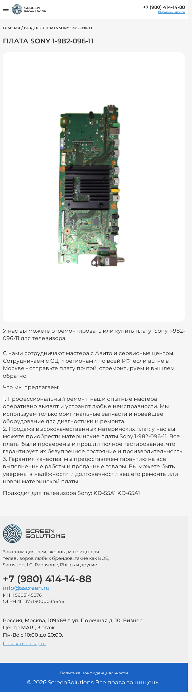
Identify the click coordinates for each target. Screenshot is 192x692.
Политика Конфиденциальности (94, 673)
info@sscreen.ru (26, 588)
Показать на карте (24, 643)
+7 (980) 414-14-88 (164, 7)
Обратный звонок (171, 12)
